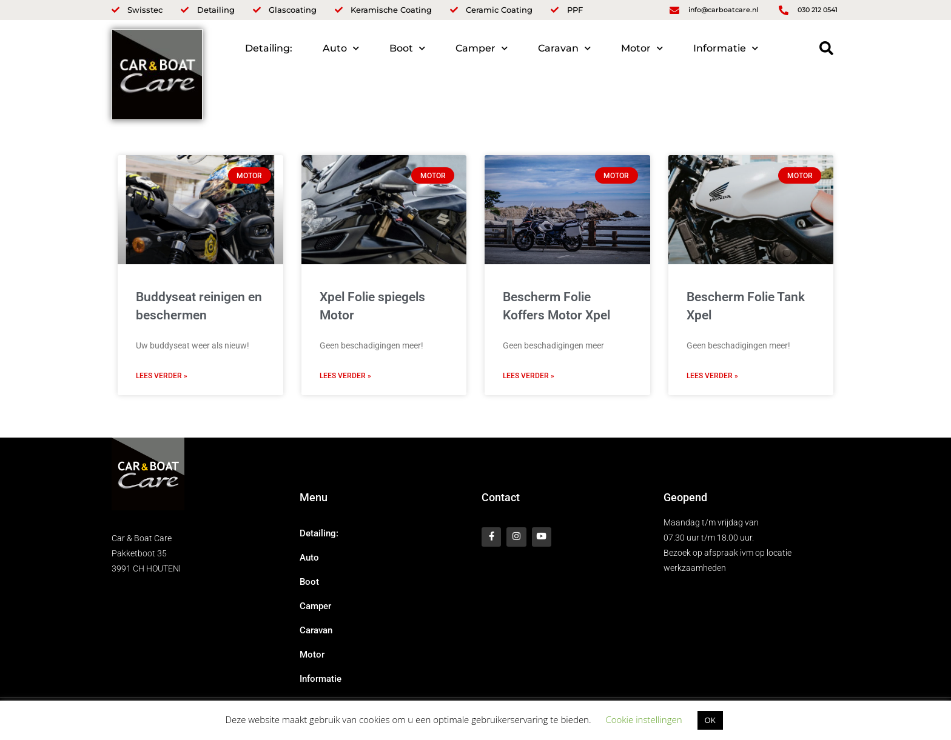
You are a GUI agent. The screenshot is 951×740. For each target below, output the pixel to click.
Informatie (725, 48)
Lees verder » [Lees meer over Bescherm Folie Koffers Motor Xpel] (528, 376)
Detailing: (268, 48)
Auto (341, 48)
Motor (642, 48)
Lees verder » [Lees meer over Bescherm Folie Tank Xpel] (712, 376)
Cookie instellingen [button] (643, 719)
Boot (407, 48)
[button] (826, 48)
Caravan (564, 48)
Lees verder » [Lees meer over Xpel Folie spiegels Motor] (345, 376)
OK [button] (710, 720)
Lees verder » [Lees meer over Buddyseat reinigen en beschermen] (161, 376)
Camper (481, 48)
